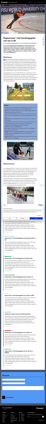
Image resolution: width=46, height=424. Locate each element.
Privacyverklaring (14, 418)
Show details (39, 215)
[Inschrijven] (43, 416)
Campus (3, 417)
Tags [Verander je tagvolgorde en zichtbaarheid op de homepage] (35, 2)
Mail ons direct (5, 409)
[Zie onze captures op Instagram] (22, 414)
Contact (12, 421)
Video (3, 420)
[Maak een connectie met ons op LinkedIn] (21, 418)
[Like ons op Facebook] (21, 415)
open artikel (9, 232)
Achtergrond (4, 415)
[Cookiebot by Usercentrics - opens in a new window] (39, 205)
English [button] (30, 2)
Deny (10, 218)
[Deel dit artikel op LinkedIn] (43, 41)
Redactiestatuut (14, 420)
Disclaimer (13, 417)
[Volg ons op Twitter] (21, 417)
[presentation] (9, 392)
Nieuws (3, 414)
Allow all (36, 218)
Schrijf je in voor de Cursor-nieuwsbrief (34, 414)
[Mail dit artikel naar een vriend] (43, 43)
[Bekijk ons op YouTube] (21, 420)
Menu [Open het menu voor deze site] (40, 2)
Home (12, 414)
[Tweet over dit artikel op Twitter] (43, 39)
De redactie (13, 415)
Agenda (3, 421)
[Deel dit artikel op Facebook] (43, 37)
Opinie (3, 418)
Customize (23, 218)
